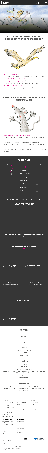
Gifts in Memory (20, 406)
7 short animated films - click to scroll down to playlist (17, 135)
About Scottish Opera (6, 400)
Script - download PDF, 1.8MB (11, 75)
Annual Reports (5, 411)
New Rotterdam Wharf (7, 412)
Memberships (19, 400)
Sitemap (18, 423)
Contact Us (19, 430)
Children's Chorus (34, 402)
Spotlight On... (5, 431)
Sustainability (5, 414)
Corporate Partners (21, 408)
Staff (3, 409)
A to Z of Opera (5, 428)
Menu (45, 2)
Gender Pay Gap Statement (8, 416)
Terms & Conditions (21, 424)
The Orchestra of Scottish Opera (7, 403)
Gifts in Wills (19, 404)
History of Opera (5, 429)
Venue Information (21, 428)
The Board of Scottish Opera (8, 407)
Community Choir (34, 404)
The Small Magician (35, 409)
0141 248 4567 (7, 444)
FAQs (3, 433)
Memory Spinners (34, 406)
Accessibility (19, 426)
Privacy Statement (20, 421)
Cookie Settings (20, 432)
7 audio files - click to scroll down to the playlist (16, 78)
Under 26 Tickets (5, 426)
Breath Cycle (33, 400)
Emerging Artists (5, 405)
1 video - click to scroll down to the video (14, 82)
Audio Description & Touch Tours (7, 422)
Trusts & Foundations (21, 409)
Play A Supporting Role (21, 402)
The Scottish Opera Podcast (8, 424)
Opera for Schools (35, 408)
